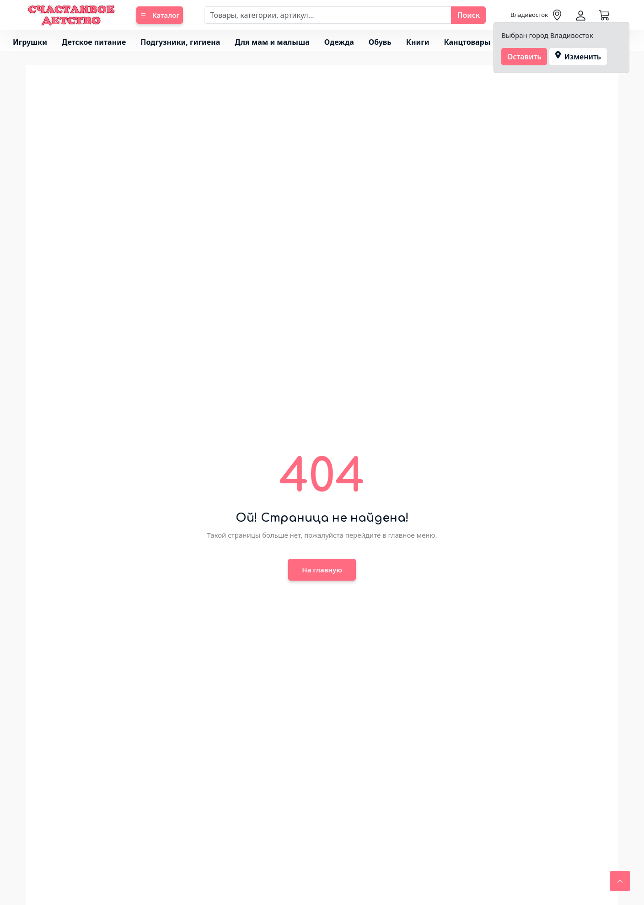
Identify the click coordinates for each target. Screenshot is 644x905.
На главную (322, 569)
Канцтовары (467, 42)
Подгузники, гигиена (180, 42)
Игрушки (30, 42)
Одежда (339, 42)
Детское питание (94, 42)
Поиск (468, 15)
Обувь (380, 42)
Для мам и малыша (272, 42)
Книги (417, 42)
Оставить (524, 57)
